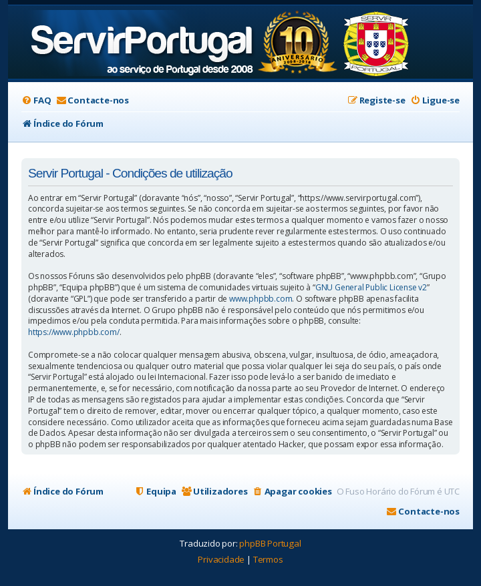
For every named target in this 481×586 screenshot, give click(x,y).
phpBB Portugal (270, 543)
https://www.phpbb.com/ (74, 332)
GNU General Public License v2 (371, 287)
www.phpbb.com (260, 299)
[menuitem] (36, 100)
